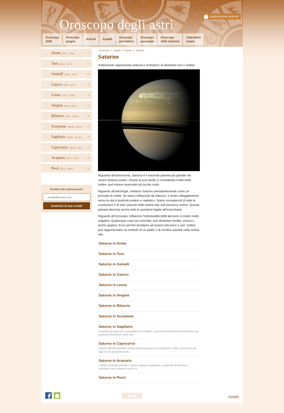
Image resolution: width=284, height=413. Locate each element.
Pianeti (128, 50)
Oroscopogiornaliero (126, 39)
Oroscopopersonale (147, 39)
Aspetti (107, 39)
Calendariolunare (193, 39)
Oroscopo (104, 50)
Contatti (233, 396)
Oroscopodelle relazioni (170, 39)
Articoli (91, 39)
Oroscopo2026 (52, 39)
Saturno (139, 50)
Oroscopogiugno (72, 39)
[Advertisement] (223, 110)
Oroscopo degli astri (116, 24)
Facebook (48, 395)
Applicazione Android (224, 16)
